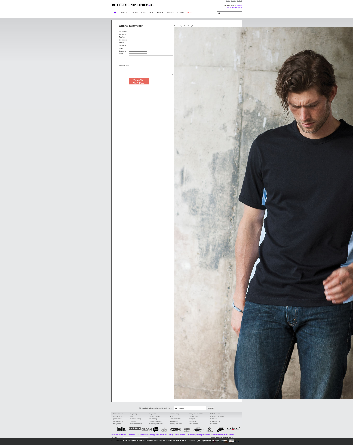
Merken (198, 434)
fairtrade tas (213, 419)
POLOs (143, 12)
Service (233, 1)
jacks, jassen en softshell (196, 414)
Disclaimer (131, 434)
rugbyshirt (133, 421)
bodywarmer (152, 414)
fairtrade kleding (118, 421)
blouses (170, 12)
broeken (180, 12)
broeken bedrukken (154, 416)
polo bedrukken (117, 419)
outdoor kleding (174, 414)
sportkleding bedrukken (155, 424)
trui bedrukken (117, 416)
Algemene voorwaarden (119, 434)
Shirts (135, 12)
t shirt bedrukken (118, 414)
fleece (171, 416)
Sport (151, 12)
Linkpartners (206, 434)
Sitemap (170, 434)
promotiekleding (215, 421)
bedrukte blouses (215, 414)
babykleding (133, 414)
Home (228, 1)
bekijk (239, 5)
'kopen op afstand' (217, 434)
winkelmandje (231, 5)
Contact (239, 1)
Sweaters (125, 12)
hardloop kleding (193, 424)
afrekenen (238, 7)
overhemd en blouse (136, 424)
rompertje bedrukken (176, 424)
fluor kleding (213, 424)
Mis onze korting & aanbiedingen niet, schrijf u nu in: (156, 408)
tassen (132, 416)
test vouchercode (229, 434)
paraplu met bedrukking (217, 416)
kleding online (193, 421)
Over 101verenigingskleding (145, 434)
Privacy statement (160, 434)
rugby (160, 12)
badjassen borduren (175, 419)
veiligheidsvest (174, 421)
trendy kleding (117, 424)
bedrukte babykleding (155, 421)
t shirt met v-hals (193, 416)
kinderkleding (153, 419)
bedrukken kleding (135, 419)
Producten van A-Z (180, 434)
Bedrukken (191, 434)
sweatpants (192, 419)
